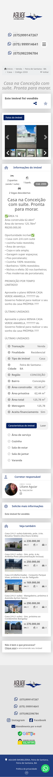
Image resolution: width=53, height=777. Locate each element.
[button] (8, 137)
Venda (19, 68)
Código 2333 (21, 72)
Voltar (44, 72)
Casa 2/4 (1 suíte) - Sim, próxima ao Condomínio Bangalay (23, 617)
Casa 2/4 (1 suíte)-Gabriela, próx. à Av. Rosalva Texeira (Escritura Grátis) (24, 534)
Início (8, 68)
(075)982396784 (25, 53)
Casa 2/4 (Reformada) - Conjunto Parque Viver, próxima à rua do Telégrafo (25, 576)
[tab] (14, 117)
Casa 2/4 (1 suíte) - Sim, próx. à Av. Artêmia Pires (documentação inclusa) (24, 555)
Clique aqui (11, 648)
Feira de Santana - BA (35, 68)
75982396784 (26, 490)
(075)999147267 (25, 35)
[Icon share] (16, 720)
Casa (9, 72)
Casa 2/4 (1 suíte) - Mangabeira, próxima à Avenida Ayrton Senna (26, 596)
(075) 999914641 (25, 44)
